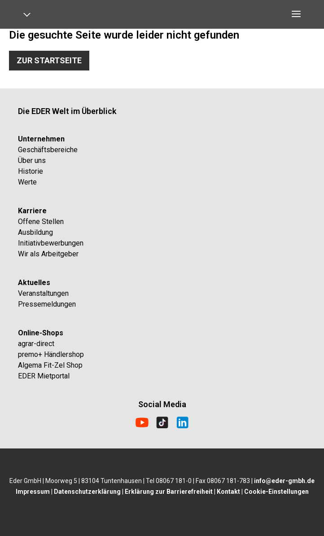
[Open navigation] (30, 16)
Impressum (33, 491)
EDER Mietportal (44, 376)
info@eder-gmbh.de (284, 480)
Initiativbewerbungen (50, 243)
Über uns (32, 160)
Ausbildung (35, 232)
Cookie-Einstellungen (276, 491)
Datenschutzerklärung (87, 491)
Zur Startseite (49, 60)
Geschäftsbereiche (48, 149)
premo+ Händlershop (51, 354)
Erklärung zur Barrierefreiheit (169, 491)
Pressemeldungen (47, 304)
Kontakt (228, 491)
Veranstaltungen (43, 293)
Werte (27, 182)
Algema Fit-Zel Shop (50, 365)
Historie (30, 171)
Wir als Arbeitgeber (48, 254)
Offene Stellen (41, 221)
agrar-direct (36, 343)
